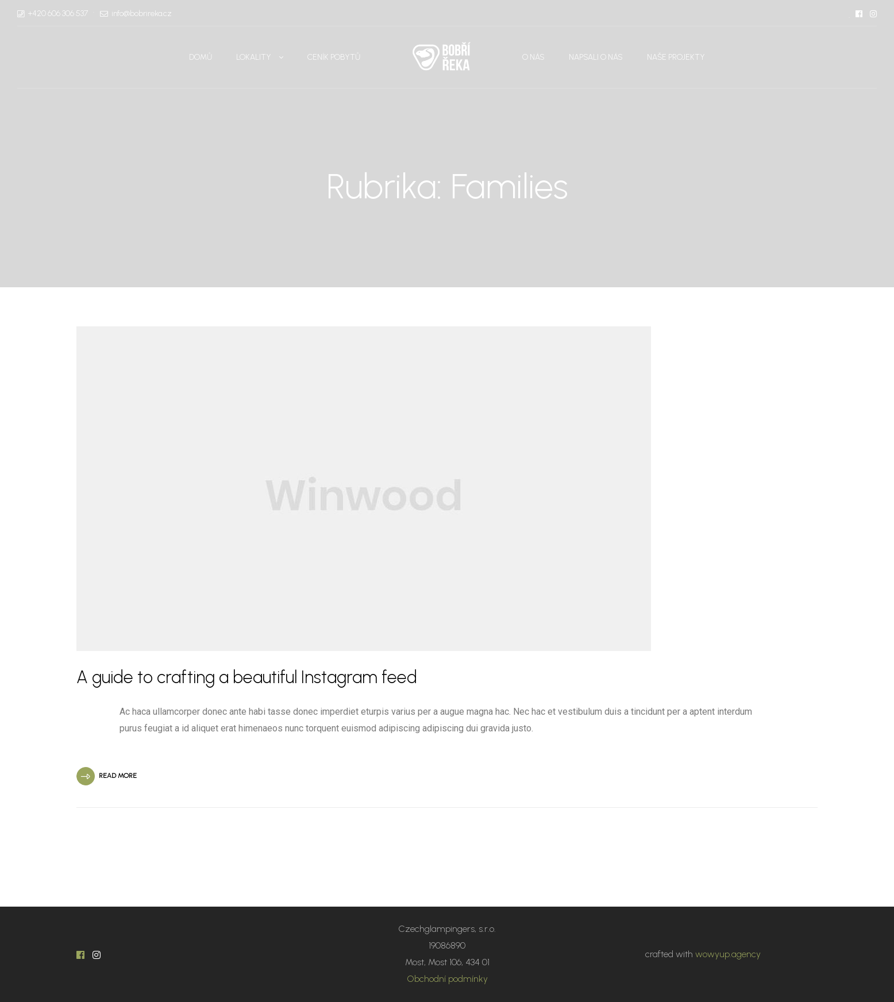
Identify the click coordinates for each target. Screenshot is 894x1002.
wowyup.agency (728, 954)
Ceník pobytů (333, 57)
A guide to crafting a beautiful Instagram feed (246, 677)
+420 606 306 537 (58, 13)
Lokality (253, 57)
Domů (200, 57)
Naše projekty (676, 57)
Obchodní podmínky (447, 978)
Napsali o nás (596, 57)
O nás (533, 57)
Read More (118, 776)
